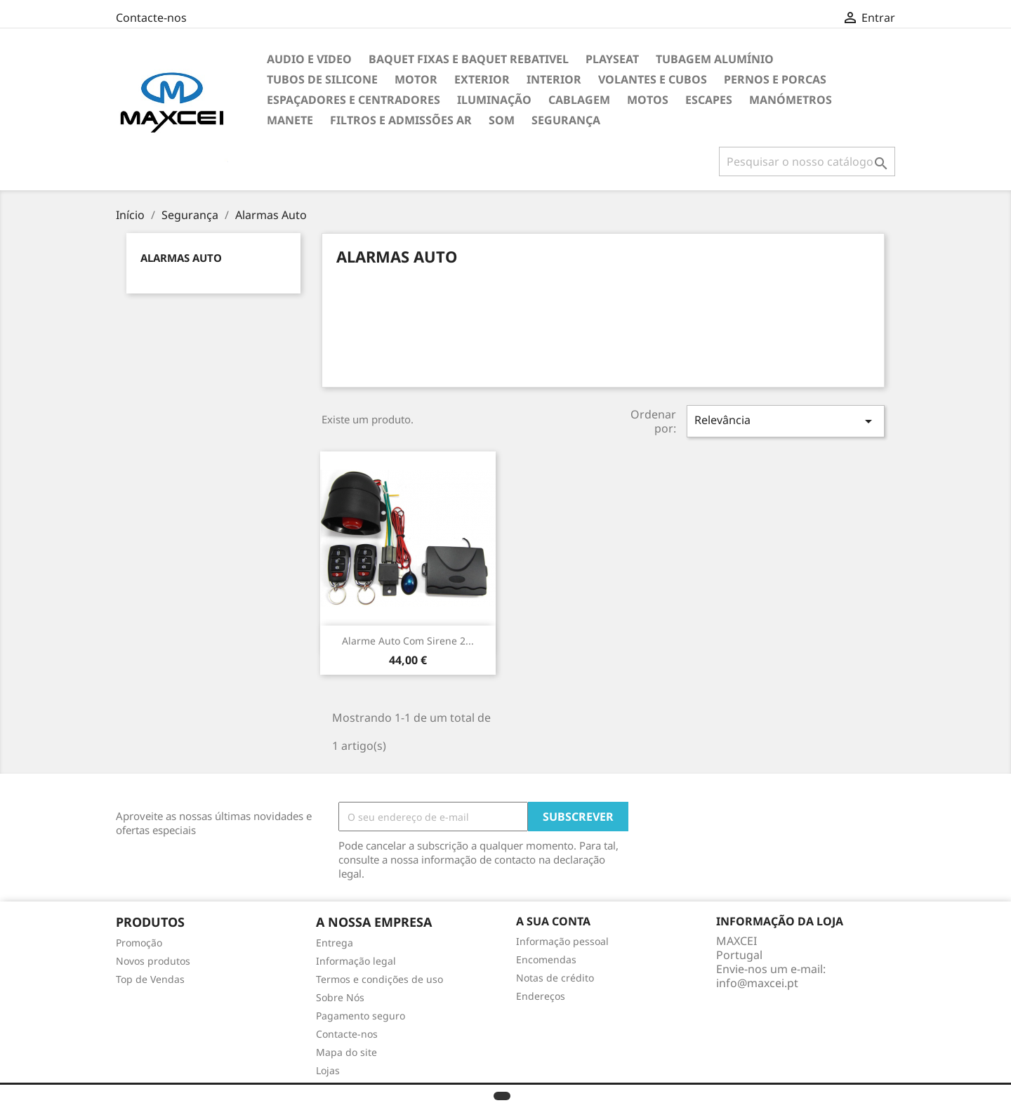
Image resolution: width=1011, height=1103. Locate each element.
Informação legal (356, 960)
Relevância (785, 421)
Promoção (139, 942)
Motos (647, 99)
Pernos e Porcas (775, 79)
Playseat (612, 59)
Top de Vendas (150, 979)
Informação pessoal (562, 941)
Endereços (540, 996)
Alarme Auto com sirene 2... (408, 640)
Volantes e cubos (652, 79)
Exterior (482, 79)
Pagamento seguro (360, 1015)
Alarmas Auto (181, 258)
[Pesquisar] (807, 161)
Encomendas (546, 959)
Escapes (708, 99)
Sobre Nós (340, 997)
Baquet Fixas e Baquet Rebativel (469, 59)
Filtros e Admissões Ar (401, 120)
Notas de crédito (555, 977)
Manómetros (790, 99)
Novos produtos (153, 960)
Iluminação (494, 99)
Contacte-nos (151, 17)
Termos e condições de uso (379, 979)
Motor (416, 79)
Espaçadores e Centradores (353, 99)
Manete (290, 120)
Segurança (565, 120)
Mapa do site (346, 1052)
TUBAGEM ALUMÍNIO (715, 59)
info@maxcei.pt (757, 983)
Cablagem (579, 99)
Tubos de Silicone (322, 79)
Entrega (334, 942)
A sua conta (553, 921)
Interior (554, 79)
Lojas (328, 1070)
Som (502, 120)
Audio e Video (309, 59)
